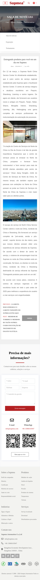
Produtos (25, 472)
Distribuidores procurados (29, 519)
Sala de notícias (11, 36)
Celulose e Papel (6, 519)
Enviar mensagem (20, 408)
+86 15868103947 (28, 429)
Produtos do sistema (27, 492)
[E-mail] (28, 381)
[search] (28, 3)
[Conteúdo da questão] (20, 398)
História (3, 481)
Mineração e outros (7, 523)
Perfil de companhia (7, 477)
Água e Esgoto (5, 512)
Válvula (23, 500)
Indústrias (5, 507)
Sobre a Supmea (8, 472)
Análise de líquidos (27, 481)
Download (24, 515)
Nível (23, 485)
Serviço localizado (26, 512)
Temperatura (25, 496)
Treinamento (10, 48)
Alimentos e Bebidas (7, 515)
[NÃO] (12, 381)
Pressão (23, 489)
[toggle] (5, 3)
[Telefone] (12, 387)
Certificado (4, 485)
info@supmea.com (11, 429)
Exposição (9, 42)
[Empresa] (28, 387)
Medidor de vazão (26, 477)
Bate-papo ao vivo (20, 454)
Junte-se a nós (5, 492)
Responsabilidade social (8, 496)
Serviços (25, 507)
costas (29, 318)
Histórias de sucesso (7, 489)
